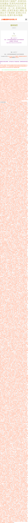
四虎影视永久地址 (18, 244)
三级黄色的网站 (7, 468)
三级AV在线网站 (19, 165)
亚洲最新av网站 (10, 484)
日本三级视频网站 (8, 263)
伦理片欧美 (3, 124)
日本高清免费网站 (8, 171)
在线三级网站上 (18, 434)
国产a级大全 (20, 476)
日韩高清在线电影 (12, 175)
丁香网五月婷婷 (5, 521)
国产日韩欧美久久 (7, 275)
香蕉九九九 (17, 323)
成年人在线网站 (5, 331)
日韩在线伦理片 (23, 503)
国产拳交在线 (19, 462)
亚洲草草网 (25, 256)
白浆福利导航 (17, 418)
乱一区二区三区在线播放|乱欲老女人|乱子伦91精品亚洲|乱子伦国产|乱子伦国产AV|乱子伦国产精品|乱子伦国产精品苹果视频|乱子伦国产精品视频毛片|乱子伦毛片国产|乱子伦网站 (14, 77)
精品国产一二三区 (10, 443)
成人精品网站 (4, 348)
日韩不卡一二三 (19, 464)
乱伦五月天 (12, 442)
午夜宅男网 (19, 265)
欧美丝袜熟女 (16, 366)
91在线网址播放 (23, 270)
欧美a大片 (26, 257)
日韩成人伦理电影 (17, 315)
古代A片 (4, 281)
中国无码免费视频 (17, 376)
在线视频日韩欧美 (21, 401)
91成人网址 (2, 309)
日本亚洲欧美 (3, 370)
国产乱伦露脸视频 (20, 414)
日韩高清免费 (7, 286)
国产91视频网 (22, 178)
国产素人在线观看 (19, 390)
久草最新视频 (13, 497)
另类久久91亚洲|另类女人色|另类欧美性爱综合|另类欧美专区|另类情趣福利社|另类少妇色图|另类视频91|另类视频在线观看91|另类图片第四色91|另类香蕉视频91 (14, 92)
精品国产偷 (7, 369)
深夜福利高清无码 (23, 471)
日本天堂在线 (8, 295)
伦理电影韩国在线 (14, 304)
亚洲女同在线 (24, 251)
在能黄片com (3, 355)
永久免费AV (6, 152)
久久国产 (12, 491)
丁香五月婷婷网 (11, 408)
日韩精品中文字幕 (11, 323)
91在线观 (9, 337)
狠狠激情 (7, 164)
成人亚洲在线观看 (24, 456)
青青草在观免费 (11, 366)
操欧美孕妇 (18, 131)
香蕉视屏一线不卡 (13, 419)
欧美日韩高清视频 (6, 122)
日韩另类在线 (12, 418)
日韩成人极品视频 (15, 337)
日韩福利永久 (4, 385)
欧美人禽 (11, 311)
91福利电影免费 (23, 480)
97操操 (25, 248)
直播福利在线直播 (11, 332)
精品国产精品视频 (9, 124)
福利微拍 (9, 375)
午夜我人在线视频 (18, 140)
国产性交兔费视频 (5, 319)
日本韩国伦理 (24, 357)
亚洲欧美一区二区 (24, 450)
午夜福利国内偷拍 (14, 176)
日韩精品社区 (18, 485)
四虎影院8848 (11, 432)
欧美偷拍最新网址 (14, 330)
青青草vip (23, 469)
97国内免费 (23, 378)
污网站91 (16, 190)
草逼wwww (2, 308)
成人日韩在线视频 (20, 204)
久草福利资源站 (19, 465)
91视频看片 (3, 213)
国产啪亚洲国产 (14, 264)
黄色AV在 (13, 471)
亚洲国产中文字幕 (16, 151)
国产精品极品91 (5, 343)
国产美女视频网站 (17, 410)
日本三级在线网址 (16, 477)
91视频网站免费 (14, 252)
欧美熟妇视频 (25, 465)
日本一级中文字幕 (3, 257)
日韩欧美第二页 (5, 140)
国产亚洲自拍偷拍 (23, 316)
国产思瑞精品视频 (4, 423)
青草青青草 (10, 228)
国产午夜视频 (8, 464)
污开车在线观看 (3, 232)
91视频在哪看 (17, 505)
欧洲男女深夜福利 (6, 354)
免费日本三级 (23, 498)
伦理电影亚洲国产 (22, 288)
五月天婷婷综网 (20, 198)
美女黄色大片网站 (22, 443)
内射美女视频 (24, 299)
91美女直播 (21, 349)
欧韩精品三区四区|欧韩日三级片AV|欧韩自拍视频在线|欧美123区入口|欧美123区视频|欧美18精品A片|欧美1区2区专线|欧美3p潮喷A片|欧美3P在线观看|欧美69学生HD (14, 99)
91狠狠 (26, 521)
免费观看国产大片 (8, 149)
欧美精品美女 (8, 138)
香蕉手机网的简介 (9, 445)
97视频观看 (7, 177)
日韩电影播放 (8, 304)
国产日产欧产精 (6, 126)
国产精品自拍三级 (18, 395)
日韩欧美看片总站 (24, 185)
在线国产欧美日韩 (21, 304)
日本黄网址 (10, 243)
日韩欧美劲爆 (20, 184)
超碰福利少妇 (16, 191)
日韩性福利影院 (19, 175)
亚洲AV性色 (10, 314)
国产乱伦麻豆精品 (8, 488)
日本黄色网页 (21, 159)
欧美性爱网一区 (21, 149)
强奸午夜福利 (2, 186)
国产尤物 (18, 186)
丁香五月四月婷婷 (8, 238)
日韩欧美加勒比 (7, 510)
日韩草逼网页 (12, 490)
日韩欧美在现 (12, 122)
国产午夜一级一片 (19, 195)
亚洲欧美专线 (13, 189)
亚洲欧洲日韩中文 (17, 404)
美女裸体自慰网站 (19, 358)
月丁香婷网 (15, 269)
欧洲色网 (9, 252)
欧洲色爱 (20, 259)
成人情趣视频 (15, 180)
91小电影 (15, 258)
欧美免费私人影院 (15, 436)
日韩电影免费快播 (24, 508)
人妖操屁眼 (2, 169)
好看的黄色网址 (24, 482)
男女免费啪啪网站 (14, 144)
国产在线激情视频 (10, 132)
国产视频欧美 (24, 140)
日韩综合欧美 (6, 106)
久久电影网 (16, 431)
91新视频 (14, 504)
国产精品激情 (2, 409)
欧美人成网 (5, 323)
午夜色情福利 (4, 206)
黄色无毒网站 (24, 434)
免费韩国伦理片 (13, 251)
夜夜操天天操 (13, 501)
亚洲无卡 (19, 180)
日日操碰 (25, 335)
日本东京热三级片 (13, 229)
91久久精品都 (13, 185)
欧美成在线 (13, 277)
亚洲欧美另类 (5, 112)
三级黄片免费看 (11, 339)
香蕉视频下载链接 (16, 130)
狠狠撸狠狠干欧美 (21, 176)
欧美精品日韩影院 (17, 482)
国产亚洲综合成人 (12, 245)
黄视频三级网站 (20, 365)
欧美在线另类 (9, 196)
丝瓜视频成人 (22, 237)
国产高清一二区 (8, 169)
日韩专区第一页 (18, 276)
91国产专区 (19, 470)
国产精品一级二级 (10, 241)
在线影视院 (5, 337)
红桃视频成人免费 (10, 335)
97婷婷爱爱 (15, 457)
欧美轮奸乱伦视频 (24, 210)
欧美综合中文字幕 (16, 378)
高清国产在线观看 (3, 316)
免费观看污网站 (11, 278)
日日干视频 (26, 238)
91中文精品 (4, 159)
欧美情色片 (8, 390)
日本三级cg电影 (4, 228)
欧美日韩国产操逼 (12, 103)
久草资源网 (20, 242)
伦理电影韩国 (25, 500)
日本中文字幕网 (6, 411)
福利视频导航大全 (14, 492)
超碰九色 (20, 356)
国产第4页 (9, 255)
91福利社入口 (18, 346)
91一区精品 (17, 125)
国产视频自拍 (6, 224)
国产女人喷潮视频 (24, 485)
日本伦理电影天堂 (9, 131)
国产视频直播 (23, 410)
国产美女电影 (15, 257)
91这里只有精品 (20, 111)
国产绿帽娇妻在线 (3, 317)
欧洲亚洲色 (8, 251)
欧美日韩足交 (20, 338)
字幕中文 (20, 389)
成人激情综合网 (3, 391)
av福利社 (24, 370)
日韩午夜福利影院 (9, 127)
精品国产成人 (20, 275)
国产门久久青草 (9, 489)
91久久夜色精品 (24, 505)
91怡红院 (14, 265)
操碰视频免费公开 (20, 248)
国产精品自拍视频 (21, 311)
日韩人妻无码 (6, 459)
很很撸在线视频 (6, 397)
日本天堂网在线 (10, 431)
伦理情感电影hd (15, 396)
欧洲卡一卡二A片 (9, 195)
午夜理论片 (21, 322)
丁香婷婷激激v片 (16, 405)
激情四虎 (4, 427)
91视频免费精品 (6, 322)
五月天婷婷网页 (18, 518)
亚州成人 (13, 188)
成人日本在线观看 (7, 381)
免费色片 (9, 454)
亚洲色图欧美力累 (12, 382)
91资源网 (23, 143)
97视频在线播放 (25, 491)
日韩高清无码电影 (9, 362)
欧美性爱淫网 (21, 219)
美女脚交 (5, 193)
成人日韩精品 (8, 437)
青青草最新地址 (3, 211)
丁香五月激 (19, 284)
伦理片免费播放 (20, 515)
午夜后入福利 (22, 224)
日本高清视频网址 (23, 239)
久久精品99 (13, 328)
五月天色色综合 (12, 140)
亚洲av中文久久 (6, 515)
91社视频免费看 (23, 344)
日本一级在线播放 (6, 172)
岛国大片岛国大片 (6, 162)
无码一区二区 (23, 361)
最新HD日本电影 (17, 361)
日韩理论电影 (22, 364)
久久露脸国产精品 (10, 282)
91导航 (10, 273)
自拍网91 (13, 370)
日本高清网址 (20, 291)
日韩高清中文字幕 (3, 252)
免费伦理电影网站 (4, 475)
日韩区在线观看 (24, 339)
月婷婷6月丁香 (3, 295)
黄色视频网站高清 (20, 138)
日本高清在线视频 (7, 225)
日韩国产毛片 (9, 472)
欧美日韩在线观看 (18, 370)
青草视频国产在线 (19, 372)
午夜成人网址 (17, 498)
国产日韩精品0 (12, 325)
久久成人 (8, 358)
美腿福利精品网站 (4, 216)
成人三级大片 (4, 408)
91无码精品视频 (17, 386)
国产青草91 (14, 472)
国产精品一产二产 (12, 351)
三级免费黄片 (18, 106)
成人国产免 (8, 422)
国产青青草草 (18, 512)
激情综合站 (11, 292)
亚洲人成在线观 (25, 389)
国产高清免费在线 (6, 442)
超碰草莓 (14, 195)
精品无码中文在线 (13, 424)
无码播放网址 (7, 402)
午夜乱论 (25, 424)
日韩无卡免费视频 (24, 186)
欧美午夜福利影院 (18, 329)
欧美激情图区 (21, 197)
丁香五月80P (5, 253)
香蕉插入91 (26, 195)
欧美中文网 (16, 242)
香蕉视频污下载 (16, 309)
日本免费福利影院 (17, 143)
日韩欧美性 (22, 517)
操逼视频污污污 (6, 502)
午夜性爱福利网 (4, 378)
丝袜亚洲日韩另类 (8, 119)
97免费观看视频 (13, 106)
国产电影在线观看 (3, 495)
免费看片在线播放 (15, 235)
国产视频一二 (4, 405)
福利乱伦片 (6, 103)
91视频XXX (2, 277)
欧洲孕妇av (19, 421)
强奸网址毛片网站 (17, 282)
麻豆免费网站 (23, 518)
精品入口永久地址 (5, 117)
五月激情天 (24, 395)
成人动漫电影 (13, 138)
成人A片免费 (13, 104)
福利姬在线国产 (10, 258)
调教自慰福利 (9, 467)
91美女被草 (3, 165)
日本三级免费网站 (20, 379)
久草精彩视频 (18, 226)
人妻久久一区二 (13, 451)
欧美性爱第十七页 (19, 202)
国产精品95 (8, 200)
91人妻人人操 (23, 130)
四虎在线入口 (23, 448)
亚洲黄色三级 (15, 116)
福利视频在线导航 (21, 136)
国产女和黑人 (7, 115)
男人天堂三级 (16, 344)
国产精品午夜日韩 (19, 200)
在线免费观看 (10, 316)
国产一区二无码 (3, 256)
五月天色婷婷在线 (11, 494)
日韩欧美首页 (2, 104)
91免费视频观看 (13, 414)
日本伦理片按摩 (16, 124)
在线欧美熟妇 (4, 463)
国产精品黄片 (9, 180)
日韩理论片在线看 (13, 289)
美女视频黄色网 (18, 456)
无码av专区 (8, 492)
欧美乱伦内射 (5, 292)
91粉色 (14, 170)
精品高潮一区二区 (4, 326)
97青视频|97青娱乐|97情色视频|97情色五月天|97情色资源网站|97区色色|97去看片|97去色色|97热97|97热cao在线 (14, 86)
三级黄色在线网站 (20, 162)
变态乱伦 (19, 402)
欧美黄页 (8, 291)
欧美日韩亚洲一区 (21, 183)
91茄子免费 (8, 118)
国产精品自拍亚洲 (9, 457)
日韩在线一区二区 (16, 266)
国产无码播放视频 (15, 273)
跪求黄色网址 (22, 124)
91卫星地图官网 (6, 215)
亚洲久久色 (21, 150)
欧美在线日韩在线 (6, 137)
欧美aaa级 (11, 411)
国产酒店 (23, 402)
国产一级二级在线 (24, 442)
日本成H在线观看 (8, 436)
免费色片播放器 (13, 233)
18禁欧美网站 (9, 133)
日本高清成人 (17, 239)
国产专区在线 (4, 155)
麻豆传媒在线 (15, 398)
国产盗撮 (4, 448)
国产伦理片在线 (17, 113)
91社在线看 (22, 113)
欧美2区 (20, 306)
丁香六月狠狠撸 (25, 231)
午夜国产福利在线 (3, 241)
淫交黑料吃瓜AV (19, 122)
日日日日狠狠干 (9, 365)
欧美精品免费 (20, 437)
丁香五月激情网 (4, 130)
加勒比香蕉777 (16, 237)
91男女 (24, 245)
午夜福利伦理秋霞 (23, 102)
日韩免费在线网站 (8, 306)
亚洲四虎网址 (8, 165)
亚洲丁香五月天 (5, 218)
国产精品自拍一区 (21, 438)
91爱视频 (10, 253)
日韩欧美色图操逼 (4, 237)
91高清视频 (11, 343)
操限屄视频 (11, 309)
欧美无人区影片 (4, 285)
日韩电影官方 (11, 521)
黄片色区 (6, 416)
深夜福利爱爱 (20, 127)
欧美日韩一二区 (8, 345)
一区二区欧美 (4, 452)
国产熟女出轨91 (22, 445)
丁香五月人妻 (24, 209)
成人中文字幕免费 (3, 132)
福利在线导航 (10, 315)
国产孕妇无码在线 (11, 297)
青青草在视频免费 (12, 123)
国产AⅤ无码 (25, 157)
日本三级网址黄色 (22, 156)
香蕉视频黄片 (24, 399)
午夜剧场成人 (9, 429)
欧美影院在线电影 (4, 123)
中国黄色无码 (4, 212)
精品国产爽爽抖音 (4, 226)
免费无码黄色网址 (12, 455)
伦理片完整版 (9, 405)
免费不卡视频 (4, 235)
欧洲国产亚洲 (20, 203)
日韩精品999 (12, 341)
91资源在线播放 (18, 299)
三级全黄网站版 (5, 129)
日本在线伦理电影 (16, 305)
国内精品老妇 (4, 269)
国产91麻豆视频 (4, 375)
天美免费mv (6, 273)
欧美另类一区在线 (21, 507)
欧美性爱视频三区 (7, 491)
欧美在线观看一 (14, 500)
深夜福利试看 (8, 370)
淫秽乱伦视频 (13, 465)
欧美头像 (3, 456)
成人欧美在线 (24, 103)
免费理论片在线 (13, 177)
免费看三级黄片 (14, 345)
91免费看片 (17, 502)
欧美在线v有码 (18, 105)
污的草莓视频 (7, 424)
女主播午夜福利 (17, 290)
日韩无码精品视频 (18, 447)
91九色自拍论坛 (19, 168)
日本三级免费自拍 (22, 216)
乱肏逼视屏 (8, 188)
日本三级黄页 (20, 289)
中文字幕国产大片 (9, 120)
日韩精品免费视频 (17, 231)
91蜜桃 (14, 362)
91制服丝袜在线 (14, 222)
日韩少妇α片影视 (13, 342)
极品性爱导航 (8, 471)
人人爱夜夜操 (7, 338)
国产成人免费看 (11, 182)
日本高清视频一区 (14, 109)
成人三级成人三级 (13, 338)
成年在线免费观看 (3, 507)
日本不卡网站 (15, 514)
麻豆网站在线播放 (19, 160)
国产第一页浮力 (8, 189)
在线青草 (13, 450)
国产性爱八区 (14, 365)
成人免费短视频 (3, 196)
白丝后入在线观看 (9, 232)
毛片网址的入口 (17, 408)
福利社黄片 (25, 306)
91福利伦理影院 (24, 458)
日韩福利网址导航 (23, 297)
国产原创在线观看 (3, 258)
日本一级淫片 (23, 341)
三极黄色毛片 (22, 441)
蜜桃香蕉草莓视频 (10, 303)
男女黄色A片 (4, 278)
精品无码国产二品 (13, 199)
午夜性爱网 (25, 308)
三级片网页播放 (16, 178)
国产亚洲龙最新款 (13, 291)
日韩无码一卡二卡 (22, 235)
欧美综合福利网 (16, 428)
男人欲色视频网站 (4, 516)
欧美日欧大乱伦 (14, 422)
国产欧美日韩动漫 (20, 397)
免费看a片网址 (20, 324)
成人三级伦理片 (22, 182)
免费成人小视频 (18, 469)
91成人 (8, 110)
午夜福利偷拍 (11, 516)
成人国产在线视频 (23, 427)
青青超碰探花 (18, 450)
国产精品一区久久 (10, 143)
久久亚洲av (6, 518)
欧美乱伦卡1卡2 (15, 511)
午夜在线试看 (22, 266)
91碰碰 (24, 203)
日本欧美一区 (12, 449)
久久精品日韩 (4, 454)
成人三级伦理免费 (6, 136)
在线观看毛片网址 (9, 444)
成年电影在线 (6, 403)
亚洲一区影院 (20, 492)
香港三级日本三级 (4, 394)
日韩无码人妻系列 (8, 312)
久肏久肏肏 (18, 382)
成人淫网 (3, 197)
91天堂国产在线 (8, 425)
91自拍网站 (25, 334)
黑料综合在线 (7, 417)
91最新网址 (12, 468)
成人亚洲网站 (9, 483)
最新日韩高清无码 (19, 277)
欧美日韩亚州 (7, 469)
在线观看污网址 (14, 198)
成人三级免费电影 (6, 474)
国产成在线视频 (21, 310)
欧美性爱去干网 (22, 398)
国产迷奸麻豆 (14, 302)
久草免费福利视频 (23, 309)
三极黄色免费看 (9, 265)
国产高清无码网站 (12, 157)
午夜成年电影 (13, 168)
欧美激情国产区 (3, 176)
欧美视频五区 (8, 236)
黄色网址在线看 (9, 256)
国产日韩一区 (22, 228)
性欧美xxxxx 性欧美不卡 (5, 198)
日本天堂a (19, 173)
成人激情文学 (22, 125)
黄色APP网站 (12, 395)
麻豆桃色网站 (19, 407)
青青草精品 (16, 343)
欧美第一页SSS (11, 518)
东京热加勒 (19, 422)
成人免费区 (20, 500)
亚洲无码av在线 (3, 188)
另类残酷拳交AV (11, 285)
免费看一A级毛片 (22, 511)
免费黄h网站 (8, 336)
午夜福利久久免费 (12, 218)
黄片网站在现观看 (5, 357)
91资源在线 (6, 455)
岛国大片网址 (13, 390)
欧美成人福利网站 (15, 107)
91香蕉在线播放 (22, 148)
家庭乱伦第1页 (7, 328)
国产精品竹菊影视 (18, 164)
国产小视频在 (20, 256)
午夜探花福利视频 (19, 348)
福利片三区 (20, 514)
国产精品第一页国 (5, 361)
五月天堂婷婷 (13, 425)
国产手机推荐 (10, 193)
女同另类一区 (2, 418)
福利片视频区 (21, 232)
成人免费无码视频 (18, 153)
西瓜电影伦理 (12, 357)
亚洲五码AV (12, 502)
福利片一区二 (5, 299)
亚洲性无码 (4, 439)
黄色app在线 (2, 461)
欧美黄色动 (21, 502)
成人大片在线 (15, 246)
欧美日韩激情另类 (23, 385)
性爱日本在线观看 (22, 319)
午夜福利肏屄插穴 (14, 249)
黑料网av (22, 352)
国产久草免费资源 (11, 239)
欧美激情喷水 (5, 276)
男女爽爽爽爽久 (12, 126)
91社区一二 (12, 272)
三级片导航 (8, 208)
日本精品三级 (8, 104)
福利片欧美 (9, 302)
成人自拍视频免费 (10, 439)
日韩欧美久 (8, 186)
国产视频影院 (14, 169)
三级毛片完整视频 (9, 435)
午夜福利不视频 (3, 118)
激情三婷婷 (13, 485)
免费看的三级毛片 (10, 230)
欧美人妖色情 (15, 196)
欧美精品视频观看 (12, 412)
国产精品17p (23, 105)
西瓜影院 (22, 314)
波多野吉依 (5, 374)
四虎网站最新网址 (14, 236)
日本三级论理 (19, 417)
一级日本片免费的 (24, 408)
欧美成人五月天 (13, 162)
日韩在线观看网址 (4, 363)
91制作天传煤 (10, 206)
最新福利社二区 (5, 382)
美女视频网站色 (8, 197)
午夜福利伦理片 (15, 149)
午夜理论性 (11, 416)
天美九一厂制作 (6, 204)
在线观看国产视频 (20, 350)
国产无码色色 (17, 364)
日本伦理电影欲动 (17, 132)
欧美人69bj (21, 238)
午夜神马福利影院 (5, 223)
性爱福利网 (20, 118)
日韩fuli (10, 318)
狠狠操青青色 (16, 463)
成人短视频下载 (10, 495)
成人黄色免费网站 (8, 250)
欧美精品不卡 (6, 192)
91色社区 (6, 309)
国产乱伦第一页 (5, 271)
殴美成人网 (26, 390)
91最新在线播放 (9, 170)
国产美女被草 (4, 352)
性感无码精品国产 (20, 342)
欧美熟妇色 (13, 348)
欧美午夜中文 (9, 477)
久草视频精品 (20, 520)
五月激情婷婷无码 (13, 397)
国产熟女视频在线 (9, 210)
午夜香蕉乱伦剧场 (4, 178)
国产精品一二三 (22, 217)
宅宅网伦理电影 (16, 120)
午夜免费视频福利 (15, 112)
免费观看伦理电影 (13, 145)
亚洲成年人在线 (24, 271)
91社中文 (12, 461)
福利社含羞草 (19, 179)
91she (18, 224)
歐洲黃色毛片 (17, 442)
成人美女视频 (9, 317)
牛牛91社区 (8, 168)
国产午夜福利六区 (19, 157)
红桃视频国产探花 (18, 377)
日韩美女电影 (7, 341)
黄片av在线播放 (8, 277)
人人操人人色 (22, 321)
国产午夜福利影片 (5, 279)
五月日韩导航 (16, 232)
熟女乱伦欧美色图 (13, 298)
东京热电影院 (22, 151)
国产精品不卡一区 (22, 416)
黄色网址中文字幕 (17, 137)
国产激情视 (15, 111)
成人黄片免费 (22, 435)
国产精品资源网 (21, 116)
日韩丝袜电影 (12, 153)
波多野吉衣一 (4, 266)
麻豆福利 (13, 209)
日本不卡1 (3, 464)
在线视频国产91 (4, 410)
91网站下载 (4, 180)
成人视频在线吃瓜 (17, 452)
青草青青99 (23, 432)
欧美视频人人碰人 (23, 146)
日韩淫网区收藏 (16, 281)
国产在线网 (12, 192)
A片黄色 (5, 246)
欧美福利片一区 (7, 342)
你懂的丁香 (21, 263)
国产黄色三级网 (10, 159)
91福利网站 (21, 190)
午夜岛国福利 (24, 494)
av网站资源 (8, 512)
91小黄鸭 (7, 412)
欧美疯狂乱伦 (24, 218)
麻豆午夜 (19, 457)
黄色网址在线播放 (14, 283)
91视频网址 (22, 152)
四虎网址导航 (7, 461)
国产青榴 (7, 418)
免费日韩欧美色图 (19, 123)
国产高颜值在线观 (17, 411)
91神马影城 (2, 171)
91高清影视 (15, 243)
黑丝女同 (14, 480)
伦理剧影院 (12, 496)
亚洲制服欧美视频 (17, 129)
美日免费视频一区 (3, 522)
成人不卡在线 (21, 213)
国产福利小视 (13, 205)
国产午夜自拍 (25, 169)
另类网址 (6, 148)
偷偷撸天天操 (19, 243)
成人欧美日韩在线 (13, 215)
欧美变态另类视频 (11, 371)
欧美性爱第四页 (12, 268)
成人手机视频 (3, 457)
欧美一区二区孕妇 (13, 369)
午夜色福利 (9, 261)
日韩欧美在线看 (19, 117)
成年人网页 (17, 454)
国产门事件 (14, 253)
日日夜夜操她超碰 (14, 438)
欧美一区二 (23, 411)
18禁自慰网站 (7, 158)
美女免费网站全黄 (9, 389)
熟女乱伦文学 (21, 241)
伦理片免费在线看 (5, 153)
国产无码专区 (16, 441)
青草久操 (9, 438)
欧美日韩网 (5, 366)
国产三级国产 (19, 166)
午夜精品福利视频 (13, 421)
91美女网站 (2, 325)
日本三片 (12, 454)
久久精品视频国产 (22, 481)
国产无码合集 (16, 331)
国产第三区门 (5, 517)
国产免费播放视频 (22, 318)
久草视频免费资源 (21, 250)
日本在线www (2, 135)
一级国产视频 (22, 281)
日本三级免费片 (3, 450)
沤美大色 (14, 142)
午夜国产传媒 (24, 464)
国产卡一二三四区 (8, 259)
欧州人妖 (13, 105)
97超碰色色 (14, 171)
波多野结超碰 (4, 438)
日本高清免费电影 (13, 515)
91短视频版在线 (4, 262)
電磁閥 (16, 56)
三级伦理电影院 (6, 359)
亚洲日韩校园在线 (15, 259)
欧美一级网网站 (20, 264)
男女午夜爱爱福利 (11, 190)
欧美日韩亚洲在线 (15, 355)
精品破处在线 (16, 155)
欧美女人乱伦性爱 (3, 133)
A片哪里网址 (6, 163)
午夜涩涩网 (21, 261)
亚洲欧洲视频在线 (19, 381)
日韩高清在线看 (6, 150)
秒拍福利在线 (16, 303)
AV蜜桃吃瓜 (6, 372)
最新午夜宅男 (24, 126)
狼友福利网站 (16, 159)
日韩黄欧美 (2, 164)
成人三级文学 (5, 157)
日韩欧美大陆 (11, 376)
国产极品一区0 (12, 447)
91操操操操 (19, 369)
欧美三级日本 (4, 297)
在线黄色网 (16, 241)
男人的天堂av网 (20, 334)
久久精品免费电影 (3, 242)
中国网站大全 (10, 130)
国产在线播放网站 (16, 517)
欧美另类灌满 (11, 331)
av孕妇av (11, 459)
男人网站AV (24, 470)
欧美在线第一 (17, 468)
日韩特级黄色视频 (12, 163)
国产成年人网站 (23, 490)
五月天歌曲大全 (20, 145)
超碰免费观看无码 (3, 404)
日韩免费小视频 (20, 345)
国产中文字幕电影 (15, 261)
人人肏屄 (18, 480)
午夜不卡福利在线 (22, 488)
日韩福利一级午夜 (5, 395)
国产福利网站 (4, 283)
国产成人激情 (10, 246)
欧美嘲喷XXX (15, 389)
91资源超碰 (9, 105)
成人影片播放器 (17, 495)
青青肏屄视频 (9, 151)
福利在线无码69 (13, 117)
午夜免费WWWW (12, 372)
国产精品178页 (24, 170)
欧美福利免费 (15, 135)
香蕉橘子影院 (24, 175)
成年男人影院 (8, 209)
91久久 (11, 305)
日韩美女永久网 (20, 504)
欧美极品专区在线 (9, 476)
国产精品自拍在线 (11, 329)
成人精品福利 (17, 293)
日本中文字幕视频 (5, 202)
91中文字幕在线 (7, 321)
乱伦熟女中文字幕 (12, 475)
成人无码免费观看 (15, 197)
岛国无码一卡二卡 (16, 448)
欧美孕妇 (18, 199)
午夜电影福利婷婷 (12, 226)
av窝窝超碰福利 (23, 199)
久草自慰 (10, 394)
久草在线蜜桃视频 (3, 503)
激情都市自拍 (22, 386)
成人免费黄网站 (23, 366)
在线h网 (11, 398)
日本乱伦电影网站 (8, 288)
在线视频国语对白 (22, 428)
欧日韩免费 (16, 443)
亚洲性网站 (16, 230)
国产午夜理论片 (9, 520)
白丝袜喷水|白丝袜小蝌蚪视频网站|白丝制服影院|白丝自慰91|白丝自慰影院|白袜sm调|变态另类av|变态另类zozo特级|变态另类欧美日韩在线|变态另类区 (14, 82)
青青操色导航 (16, 278)
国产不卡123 (18, 449)
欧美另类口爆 (25, 348)
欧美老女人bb (21, 246)
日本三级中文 (21, 191)
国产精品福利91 (14, 275)
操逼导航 (9, 507)
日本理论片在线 (3, 116)
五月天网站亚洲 (21, 301)
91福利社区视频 (4, 107)
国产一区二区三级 (12, 160)
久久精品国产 (21, 429)
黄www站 (24, 329)
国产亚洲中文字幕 (23, 133)
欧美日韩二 (11, 178)
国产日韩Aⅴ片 (5, 113)
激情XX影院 (3, 265)
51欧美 (13, 125)
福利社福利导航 (16, 445)
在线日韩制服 (4, 230)
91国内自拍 (25, 312)
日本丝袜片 (19, 215)
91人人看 (12, 456)
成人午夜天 (22, 521)
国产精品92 (9, 235)
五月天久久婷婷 (21, 396)
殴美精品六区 (9, 450)
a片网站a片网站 (7, 490)
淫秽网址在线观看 (11, 374)
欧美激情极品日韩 (17, 206)
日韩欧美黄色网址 (19, 354)
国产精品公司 (19, 425)
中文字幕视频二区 (22, 155)
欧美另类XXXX (14, 483)
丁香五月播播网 (17, 192)
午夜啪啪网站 (19, 169)
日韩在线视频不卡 (12, 415)
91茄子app (15, 394)
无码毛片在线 (7, 407)
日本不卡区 (7, 325)
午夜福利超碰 (14, 401)
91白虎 (15, 350)
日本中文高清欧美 (18, 332)
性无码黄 (12, 441)
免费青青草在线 (22, 337)
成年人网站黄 (9, 391)
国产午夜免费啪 (12, 202)
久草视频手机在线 (13, 136)
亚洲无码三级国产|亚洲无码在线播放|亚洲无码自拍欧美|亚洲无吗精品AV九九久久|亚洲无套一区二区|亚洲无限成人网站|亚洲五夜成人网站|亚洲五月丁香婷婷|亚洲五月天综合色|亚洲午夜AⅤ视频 (13, 66)
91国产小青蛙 (15, 467)
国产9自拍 (6, 314)
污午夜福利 (11, 216)
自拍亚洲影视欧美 (3, 335)
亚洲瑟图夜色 (20, 424)
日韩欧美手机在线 (17, 423)
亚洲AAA (20, 295)
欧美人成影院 (10, 139)
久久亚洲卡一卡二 (3, 239)
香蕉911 (19, 208)
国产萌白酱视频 (20, 430)
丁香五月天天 (18, 399)
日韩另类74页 (13, 225)
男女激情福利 (23, 221)
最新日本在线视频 (19, 351)
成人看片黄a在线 (20, 205)
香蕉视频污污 (15, 301)
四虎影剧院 (18, 163)
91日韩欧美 (4, 261)
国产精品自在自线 (14, 118)
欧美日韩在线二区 (23, 303)
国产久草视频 (9, 270)
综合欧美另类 (10, 269)
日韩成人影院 (16, 272)
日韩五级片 (17, 471)
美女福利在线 (24, 132)
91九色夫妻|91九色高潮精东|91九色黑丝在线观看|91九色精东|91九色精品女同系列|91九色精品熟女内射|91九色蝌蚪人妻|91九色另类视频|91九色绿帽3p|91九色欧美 (14, 84)
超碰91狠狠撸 (17, 221)
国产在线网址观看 (21, 249)
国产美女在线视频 (10, 452)
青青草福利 (17, 321)
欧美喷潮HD (23, 516)
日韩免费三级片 (23, 478)
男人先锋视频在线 (24, 315)
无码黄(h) (7, 305)
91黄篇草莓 (20, 236)
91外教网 (6, 318)
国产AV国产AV (21, 343)
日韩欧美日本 (24, 421)
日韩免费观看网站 (8, 310)
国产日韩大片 (11, 377)
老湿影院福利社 (12, 434)
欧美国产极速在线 (9, 514)
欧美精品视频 (2, 127)
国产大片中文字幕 (7, 264)
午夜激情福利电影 (21, 269)
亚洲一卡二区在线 (16, 316)
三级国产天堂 (5, 268)
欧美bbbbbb (4, 110)
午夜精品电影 (20, 252)
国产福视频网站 (17, 432)
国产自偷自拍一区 (8, 481)
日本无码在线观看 (15, 488)
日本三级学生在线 (15, 288)
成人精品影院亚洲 (3, 443)
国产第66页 (20, 109)
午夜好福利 (17, 496)
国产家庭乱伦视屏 (24, 468)
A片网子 (24, 202)
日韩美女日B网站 (4, 315)
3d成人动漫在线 (11, 231)
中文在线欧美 (3, 349)
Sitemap (17, 57)
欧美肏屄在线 (9, 257)
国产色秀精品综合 (3, 509)
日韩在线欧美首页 (13, 368)
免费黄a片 (10, 517)
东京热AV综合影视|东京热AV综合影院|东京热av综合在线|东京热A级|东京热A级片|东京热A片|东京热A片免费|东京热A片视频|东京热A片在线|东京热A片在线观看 (14, 97)
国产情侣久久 (2, 465)
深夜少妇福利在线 (9, 203)
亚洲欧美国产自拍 (9, 142)
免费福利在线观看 (16, 119)
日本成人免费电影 (15, 263)
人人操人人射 (18, 170)
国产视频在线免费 (20, 158)
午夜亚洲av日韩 (15, 184)
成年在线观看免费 (13, 474)
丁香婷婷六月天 (12, 276)
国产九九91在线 (7, 233)
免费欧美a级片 (6, 379)
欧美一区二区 (11, 423)
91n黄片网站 (3, 255)
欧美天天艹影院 (22, 107)
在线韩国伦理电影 (16, 435)
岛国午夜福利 (19, 251)
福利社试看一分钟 (13, 359)
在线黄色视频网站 (9, 482)
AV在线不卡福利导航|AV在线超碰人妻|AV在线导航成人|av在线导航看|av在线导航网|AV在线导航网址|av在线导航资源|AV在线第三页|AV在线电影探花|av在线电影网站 (14, 95)
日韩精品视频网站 (14, 336)
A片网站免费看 (3, 336)
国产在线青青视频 (15, 318)
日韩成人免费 (16, 322)
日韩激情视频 (19, 189)
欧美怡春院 (18, 255)
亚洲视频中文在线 (13, 115)
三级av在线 (14, 165)
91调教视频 (11, 350)
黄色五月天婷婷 (4, 182)
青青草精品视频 (19, 362)
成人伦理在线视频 (13, 284)
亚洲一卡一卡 (7, 289)
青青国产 (9, 283)
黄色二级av (10, 111)
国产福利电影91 (18, 209)
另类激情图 (20, 211)
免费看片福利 (16, 292)
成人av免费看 (4, 190)
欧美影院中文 (25, 115)
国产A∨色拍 (15, 139)
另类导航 (10, 148)
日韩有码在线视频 (10, 146)
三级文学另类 (7, 229)
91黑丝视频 (22, 305)
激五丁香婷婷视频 (15, 238)
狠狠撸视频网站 (4, 243)
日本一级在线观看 (13, 470)
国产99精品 (16, 319)
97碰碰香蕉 (12, 469)
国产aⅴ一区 (8, 176)
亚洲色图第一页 (19, 455)
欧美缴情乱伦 (3, 487)
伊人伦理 (25, 324)
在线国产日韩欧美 (13, 379)
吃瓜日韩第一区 (13, 462)
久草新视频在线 (16, 427)
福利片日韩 (23, 512)
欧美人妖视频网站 (19, 104)
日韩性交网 (6, 415)
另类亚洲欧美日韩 (13, 179)
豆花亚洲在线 (17, 352)
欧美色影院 (13, 464)
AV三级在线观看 (13, 417)
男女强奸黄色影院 (4, 221)
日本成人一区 (16, 223)
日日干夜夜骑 (3, 492)
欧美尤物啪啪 (6, 179)
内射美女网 (21, 139)
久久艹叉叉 (5, 231)
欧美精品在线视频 (15, 306)
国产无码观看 (23, 461)
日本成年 (5, 484)
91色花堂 (25, 475)
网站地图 (17, 67)
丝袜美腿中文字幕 (16, 133)
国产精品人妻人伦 (19, 245)
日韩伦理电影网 (18, 188)
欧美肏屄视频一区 (16, 193)
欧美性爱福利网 (12, 221)
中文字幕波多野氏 (9, 324)
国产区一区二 (4, 111)
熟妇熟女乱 (8, 249)
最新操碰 (8, 348)
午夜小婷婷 (23, 418)
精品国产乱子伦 (4, 384)
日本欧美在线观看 (6, 398)
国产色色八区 (22, 489)
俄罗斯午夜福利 (8, 330)
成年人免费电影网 (13, 286)
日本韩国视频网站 (16, 489)
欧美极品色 (23, 279)
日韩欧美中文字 (12, 244)
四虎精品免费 (7, 183)
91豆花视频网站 (15, 250)
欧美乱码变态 (18, 279)
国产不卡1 (18, 326)
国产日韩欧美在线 (13, 402)
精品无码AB (19, 225)
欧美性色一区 (21, 120)
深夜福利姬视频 (4, 458)
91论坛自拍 (24, 117)
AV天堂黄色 (2, 416)
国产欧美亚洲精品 (7, 346)
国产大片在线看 (19, 218)
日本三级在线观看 (13, 172)
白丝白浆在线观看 (5, 505)
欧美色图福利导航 (22, 436)
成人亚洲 (19, 271)
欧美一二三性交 (3, 483)
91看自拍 (25, 104)
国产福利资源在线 (7, 205)
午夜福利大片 (16, 150)
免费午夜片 (15, 256)
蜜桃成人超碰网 (15, 375)
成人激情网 (15, 324)
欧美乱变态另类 (13, 186)
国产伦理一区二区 (17, 210)
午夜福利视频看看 (6, 498)
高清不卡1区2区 (8, 109)
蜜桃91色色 (22, 463)
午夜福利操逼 (7, 441)
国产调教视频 (9, 266)
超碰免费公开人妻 (20, 409)
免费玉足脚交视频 (5, 296)
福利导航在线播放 (4, 350)
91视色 (19, 439)
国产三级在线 (4, 143)
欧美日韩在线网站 (15, 481)
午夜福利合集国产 (5, 145)
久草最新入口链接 (4, 175)
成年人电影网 (22, 326)
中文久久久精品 (9, 301)
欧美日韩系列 (15, 520)
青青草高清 (15, 203)
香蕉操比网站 (15, 391)
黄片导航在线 (7, 399)
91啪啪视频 (13, 381)
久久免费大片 (12, 293)
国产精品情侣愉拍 (16, 270)
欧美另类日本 (21, 467)
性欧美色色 (14, 334)
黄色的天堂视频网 (18, 212)
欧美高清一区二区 (7, 501)
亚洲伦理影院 (2, 209)
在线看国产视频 (12, 299)
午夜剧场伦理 (9, 503)
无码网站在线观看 (16, 228)
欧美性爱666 (12, 510)
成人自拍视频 (6, 248)
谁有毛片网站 (20, 257)
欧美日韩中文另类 (13, 248)
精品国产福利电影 (13, 183)
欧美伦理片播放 (24, 290)
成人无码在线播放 (13, 430)
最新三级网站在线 (3, 364)
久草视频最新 (8, 222)
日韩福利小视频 (21, 222)
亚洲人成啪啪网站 (20, 298)
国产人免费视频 (10, 509)
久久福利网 (14, 409)
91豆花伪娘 (8, 383)
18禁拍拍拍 (8, 465)
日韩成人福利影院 (5, 447)
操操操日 (7, 272)
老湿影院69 (2, 451)
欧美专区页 (3, 168)
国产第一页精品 (9, 116)
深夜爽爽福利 (2, 142)
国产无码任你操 (19, 177)
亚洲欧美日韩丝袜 (9, 135)
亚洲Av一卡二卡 (13, 158)
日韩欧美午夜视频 (11, 384)
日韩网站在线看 (18, 374)
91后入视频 (22, 278)
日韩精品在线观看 (14, 211)
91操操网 (2, 158)
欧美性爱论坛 (3, 390)
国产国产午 (5, 494)
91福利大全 (8, 211)
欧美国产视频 (23, 382)
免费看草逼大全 (15, 349)
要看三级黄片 (10, 155)
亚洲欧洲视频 (20, 391)
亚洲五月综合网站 (8, 184)
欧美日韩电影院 (17, 339)
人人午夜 (19, 258)
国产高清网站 (4, 270)
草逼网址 (1, 314)
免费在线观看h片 (13, 110)
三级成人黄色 (12, 505)
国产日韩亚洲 (11, 344)
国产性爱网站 (15, 416)
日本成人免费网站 (20, 472)
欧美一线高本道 (16, 484)
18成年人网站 (11, 164)
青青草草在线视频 (14, 356)
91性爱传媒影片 (8, 500)
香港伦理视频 (13, 200)
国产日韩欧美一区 (16, 314)
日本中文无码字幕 (5, 199)
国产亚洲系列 (9, 396)
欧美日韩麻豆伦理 (24, 369)
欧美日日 (16, 335)
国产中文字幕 (6, 284)
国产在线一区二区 (20, 233)
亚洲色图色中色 (13, 354)
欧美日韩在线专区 (3, 467)
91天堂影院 (4, 290)
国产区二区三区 (24, 137)
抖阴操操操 (16, 476)
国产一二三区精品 (9, 217)
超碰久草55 (16, 182)
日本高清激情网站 (11, 262)
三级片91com (19, 392)
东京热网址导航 (10, 102)
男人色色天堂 (19, 419)
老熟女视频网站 (21, 375)
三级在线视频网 (20, 253)
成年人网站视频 (7, 173)
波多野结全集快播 (18, 494)
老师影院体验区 (24, 208)
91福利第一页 (5, 339)
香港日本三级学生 (16, 102)
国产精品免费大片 (15, 156)
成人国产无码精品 (7, 185)
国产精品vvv (20, 312)
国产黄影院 (22, 223)
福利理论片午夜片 (15, 295)
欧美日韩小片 (17, 458)
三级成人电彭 (9, 401)
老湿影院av (15, 311)
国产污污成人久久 (16, 503)
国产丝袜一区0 (15, 312)
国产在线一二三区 (20, 110)
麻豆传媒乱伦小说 (13, 166)
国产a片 (23, 332)
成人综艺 (23, 258)
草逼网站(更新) (10, 242)
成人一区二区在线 (24, 131)
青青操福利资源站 (22, 405)
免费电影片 (21, 230)
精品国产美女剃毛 (9, 504)
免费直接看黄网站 (9, 427)
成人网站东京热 (10, 281)
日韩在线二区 (16, 521)
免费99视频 (4, 302)
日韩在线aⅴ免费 (23, 323)
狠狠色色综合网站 (8, 125)
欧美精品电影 (19, 394)
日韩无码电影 (10, 113)
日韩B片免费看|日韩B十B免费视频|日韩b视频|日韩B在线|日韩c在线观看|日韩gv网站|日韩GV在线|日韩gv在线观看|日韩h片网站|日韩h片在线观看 (14, 79)
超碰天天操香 (3, 170)
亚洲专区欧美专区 (6, 462)
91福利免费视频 (23, 477)
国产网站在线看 (22, 454)
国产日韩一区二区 (9, 448)
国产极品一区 (23, 285)
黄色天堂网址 (8, 456)
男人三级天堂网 (24, 262)
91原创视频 (12, 223)
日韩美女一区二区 (6, 496)
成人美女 (17, 510)
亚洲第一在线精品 (9, 386)
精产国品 (23, 376)
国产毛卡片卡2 (21, 283)
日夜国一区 (22, 484)
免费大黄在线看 (16, 444)
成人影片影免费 (16, 385)
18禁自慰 (26, 241)
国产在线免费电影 (24, 163)
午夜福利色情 (15, 127)
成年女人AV (25, 403)
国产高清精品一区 (9, 478)
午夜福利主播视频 (4, 244)
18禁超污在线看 (24, 192)
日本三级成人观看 (13, 204)
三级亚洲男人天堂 (13, 392)
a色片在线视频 (20, 302)
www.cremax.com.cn (11, 56)
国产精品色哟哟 (21, 330)
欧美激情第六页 (16, 217)
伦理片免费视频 (6, 388)
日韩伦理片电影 (12, 296)
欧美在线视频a (8, 156)
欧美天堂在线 (4, 282)
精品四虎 (4, 146)
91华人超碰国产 (24, 449)
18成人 (11, 508)
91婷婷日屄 (20, 115)
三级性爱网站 (5, 432)
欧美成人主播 (21, 135)
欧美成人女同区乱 (12, 363)
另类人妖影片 (16, 509)
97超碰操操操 (9, 219)
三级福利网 (6, 376)
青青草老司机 (4, 151)
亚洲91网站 (20, 229)
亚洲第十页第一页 (13, 173)
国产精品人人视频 (10, 364)
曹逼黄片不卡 (12, 399)
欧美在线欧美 (11, 388)
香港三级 (21, 495)
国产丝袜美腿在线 (22, 355)
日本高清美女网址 (14, 308)
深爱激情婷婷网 (15, 213)
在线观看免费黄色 (6, 414)
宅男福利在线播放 (4, 245)
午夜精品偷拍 (2, 138)
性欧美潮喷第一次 (6, 298)
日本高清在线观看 (9, 428)
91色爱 (14, 131)
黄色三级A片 (25, 417)
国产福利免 (11, 319)
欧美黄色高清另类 (20, 412)
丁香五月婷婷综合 (3, 219)
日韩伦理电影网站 (20, 171)
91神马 (6, 371)
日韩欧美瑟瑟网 (12, 279)
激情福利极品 (11, 129)
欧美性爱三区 (10, 378)
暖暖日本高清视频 (16, 459)
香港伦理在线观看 (10, 404)
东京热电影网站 (23, 371)
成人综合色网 (16, 146)
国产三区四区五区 (16, 508)
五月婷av (1, 103)
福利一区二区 (7, 368)
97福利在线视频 (21, 317)
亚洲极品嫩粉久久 (23, 331)
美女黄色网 (25, 415)
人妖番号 (12, 137)
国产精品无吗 (15, 317)
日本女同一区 (20, 383)
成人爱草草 (20, 308)
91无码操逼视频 (23, 119)
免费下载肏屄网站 (12, 152)
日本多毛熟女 (4, 303)
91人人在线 (11, 237)
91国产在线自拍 (3, 105)
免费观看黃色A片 (15, 148)
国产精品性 (12, 321)
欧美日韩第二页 (17, 285)
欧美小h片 (16, 439)
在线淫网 (3, 119)
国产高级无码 (6, 470)
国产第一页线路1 (19, 363)
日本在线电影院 (17, 516)
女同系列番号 (5, 344)
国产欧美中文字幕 (22, 273)
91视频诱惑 (13, 346)
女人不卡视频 (10, 410)
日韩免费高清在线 (10, 522)
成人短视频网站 (19, 126)
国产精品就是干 (18, 388)
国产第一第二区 (6, 377)
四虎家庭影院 (12, 512)
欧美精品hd (21, 336)
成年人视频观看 (24, 255)
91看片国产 (11, 271)
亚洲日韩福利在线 (18, 384)
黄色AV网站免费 (8, 511)
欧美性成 (18, 185)
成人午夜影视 (4, 139)
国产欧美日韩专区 (21, 368)
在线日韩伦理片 (4, 329)
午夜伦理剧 (20, 431)
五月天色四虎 (24, 188)
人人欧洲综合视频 (5, 421)
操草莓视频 (25, 363)
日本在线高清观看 (24, 293)
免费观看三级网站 (5, 160)
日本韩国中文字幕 (19, 475)
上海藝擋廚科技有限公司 (9, 19)
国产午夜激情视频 (21, 144)
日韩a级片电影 (23, 206)
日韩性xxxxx (13, 255)
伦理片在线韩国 (9, 334)
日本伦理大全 (4, 477)
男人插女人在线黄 (19, 415)
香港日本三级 (5, 351)
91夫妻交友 (7, 451)
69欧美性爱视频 (19, 103)
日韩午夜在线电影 (7, 497)
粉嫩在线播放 (8, 487)
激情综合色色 (12, 358)
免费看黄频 (22, 272)
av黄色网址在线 (24, 276)
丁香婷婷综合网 (14, 437)
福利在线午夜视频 (11, 212)
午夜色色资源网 (14, 507)
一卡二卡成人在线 (22, 292)
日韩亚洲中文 (5, 434)
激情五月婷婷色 (24, 193)
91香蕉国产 (12, 498)
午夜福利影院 (20, 335)
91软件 (10, 112)
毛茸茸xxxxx (24, 439)
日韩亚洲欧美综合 (13, 208)
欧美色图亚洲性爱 (5, 166)
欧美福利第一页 (3, 358)
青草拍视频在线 (6, 311)
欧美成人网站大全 (5, 392)
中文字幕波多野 (13, 407)
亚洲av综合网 (19, 142)
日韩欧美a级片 (18, 328)
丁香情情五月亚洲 (21, 286)
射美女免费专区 (8, 308)
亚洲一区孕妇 (20, 483)
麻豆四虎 (15, 271)
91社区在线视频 (6, 293)
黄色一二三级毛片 (13, 224)
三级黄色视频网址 (7, 144)
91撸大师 (18, 152)
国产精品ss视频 (15, 310)
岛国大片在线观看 (16, 478)
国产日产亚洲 (20, 196)
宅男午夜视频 (16, 216)
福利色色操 (23, 388)
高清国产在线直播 (13, 403)
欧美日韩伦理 (25, 168)
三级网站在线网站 (11, 458)
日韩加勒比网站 (22, 112)
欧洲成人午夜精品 (18, 325)
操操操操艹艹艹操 (18, 268)
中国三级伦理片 (20, 474)
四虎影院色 (12, 361)
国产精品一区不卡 (9, 191)
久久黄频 (9, 107)
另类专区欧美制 (17, 461)
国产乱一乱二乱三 (23, 510)
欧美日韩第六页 (20, 172)
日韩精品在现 (10, 385)
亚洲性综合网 (6, 419)
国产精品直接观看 (15, 429)
